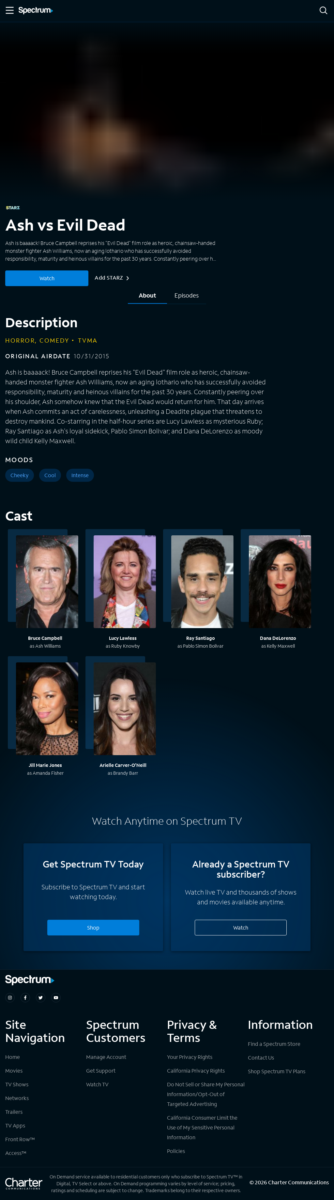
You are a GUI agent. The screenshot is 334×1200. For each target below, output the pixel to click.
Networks (17, 1098)
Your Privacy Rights (189, 1056)
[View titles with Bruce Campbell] (47, 583)
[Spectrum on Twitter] (40, 997)
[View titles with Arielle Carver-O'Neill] (125, 710)
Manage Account (106, 1056)
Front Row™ (20, 1139)
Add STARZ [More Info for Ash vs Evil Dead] (112, 277)
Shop (93, 927)
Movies (14, 1070)
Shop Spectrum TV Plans (276, 1071)
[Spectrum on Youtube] (56, 997)
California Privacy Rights (196, 1070)
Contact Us (261, 1057)
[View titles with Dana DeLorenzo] (280, 583)
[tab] (147, 297)
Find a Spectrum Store (274, 1043)
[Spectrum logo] (36, 11)
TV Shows (16, 1084)
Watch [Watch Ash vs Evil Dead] (46, 278)
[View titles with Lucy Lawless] (125, 583)
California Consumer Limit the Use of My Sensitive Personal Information (202, 1127)
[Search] (323, 11)
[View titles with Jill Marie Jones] (47, 710)
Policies (176, 1150)
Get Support (100, 1070)
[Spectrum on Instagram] (10, 997)
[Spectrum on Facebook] (25, 997)
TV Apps (15, 1125)
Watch (240, 927)
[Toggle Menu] (9, 10)
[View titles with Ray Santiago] (202, 583)
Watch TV (97, 1084)
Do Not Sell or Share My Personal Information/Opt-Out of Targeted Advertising (206, 1094)
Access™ (15, 1152)
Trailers (14, 1111)
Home (12, 1056)
